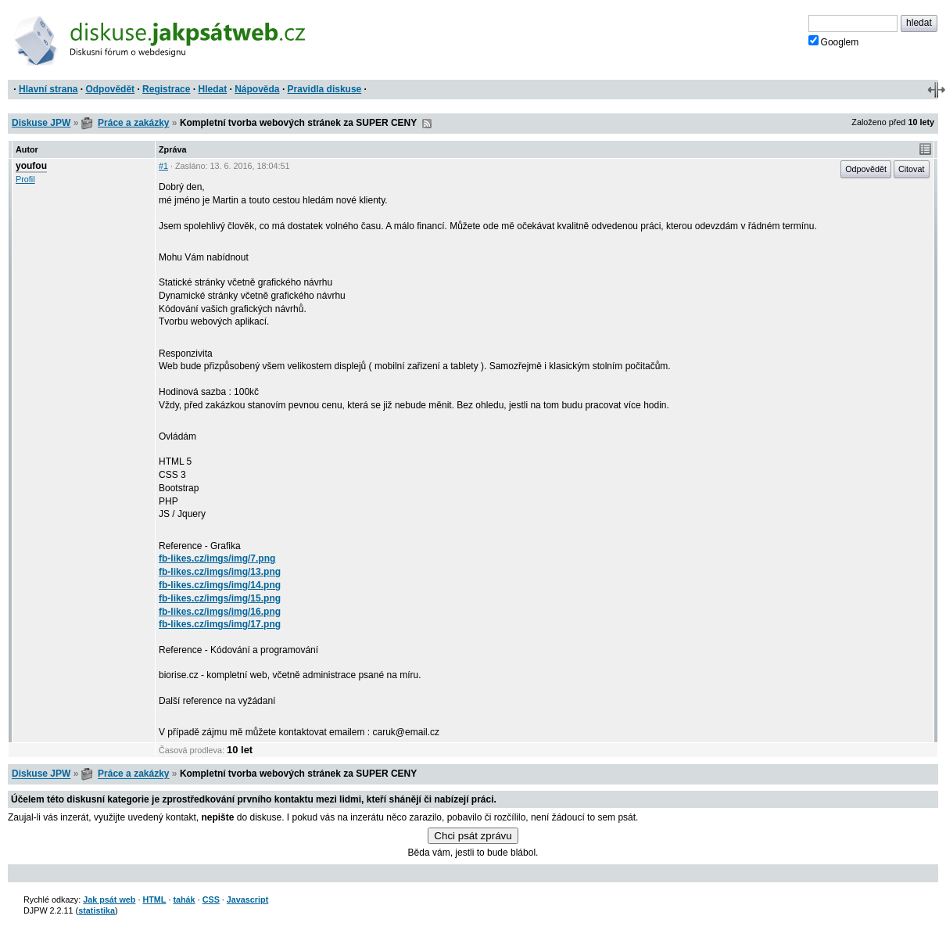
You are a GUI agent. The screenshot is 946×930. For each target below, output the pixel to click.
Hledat (212, 89)
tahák (184, 899)
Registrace (166, 89)
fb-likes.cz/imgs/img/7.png (217, 558)
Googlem (833, 41)
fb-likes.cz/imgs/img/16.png (220, 611)
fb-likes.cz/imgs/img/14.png (220, 585)
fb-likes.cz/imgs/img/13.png (220, 571)
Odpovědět (109, 89)
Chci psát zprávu (472, 836)
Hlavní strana (48, 89)
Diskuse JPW (41, 122)
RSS (427, 123)
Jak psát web (109, 899)
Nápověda (257, 89)
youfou (31, 165)
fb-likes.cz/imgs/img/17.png (220, 624)
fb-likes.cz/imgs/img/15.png (220, 598)
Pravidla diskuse (325, 89)
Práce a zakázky (133, 122)
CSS (211, 899)
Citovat (911, 169)
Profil (25, 179)
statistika (96, 910)
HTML (154, 899)
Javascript (247, 899)
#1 (163, 166)
